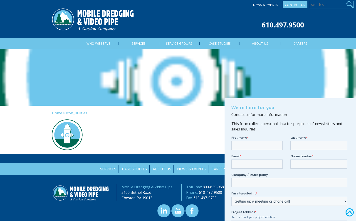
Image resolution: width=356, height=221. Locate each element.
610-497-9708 (205, 197)
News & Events (265, 4)
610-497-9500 (210, 192)
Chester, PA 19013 (136, 197)
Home (57, 112)
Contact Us (295, 4)
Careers (219, 169)
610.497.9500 (283, 24)
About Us (162, 169)
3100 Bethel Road (136, 192)
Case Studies (134, 169)
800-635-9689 (214, 186)
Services (108, 169)
